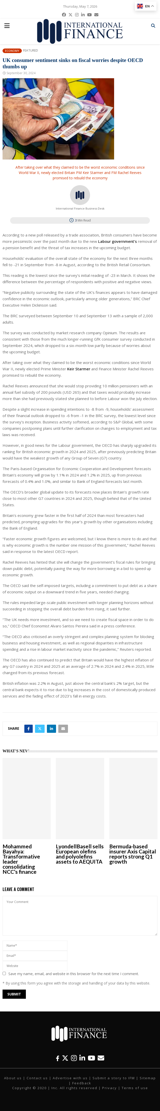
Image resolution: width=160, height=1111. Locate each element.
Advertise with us (70, 1078)
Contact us (37, 1078)
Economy (12, 51)
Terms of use (135, 1088)
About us (13, 1078)
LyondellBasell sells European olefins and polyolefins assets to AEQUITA (80, 854)
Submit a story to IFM (114, 1078)
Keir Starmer (78, 368)
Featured (30, 51)
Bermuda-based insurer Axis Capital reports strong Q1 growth (132, 854)
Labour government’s (117, 241)
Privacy (109, 1088)
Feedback (81, 1083)
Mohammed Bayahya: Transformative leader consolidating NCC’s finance (21, 859)
